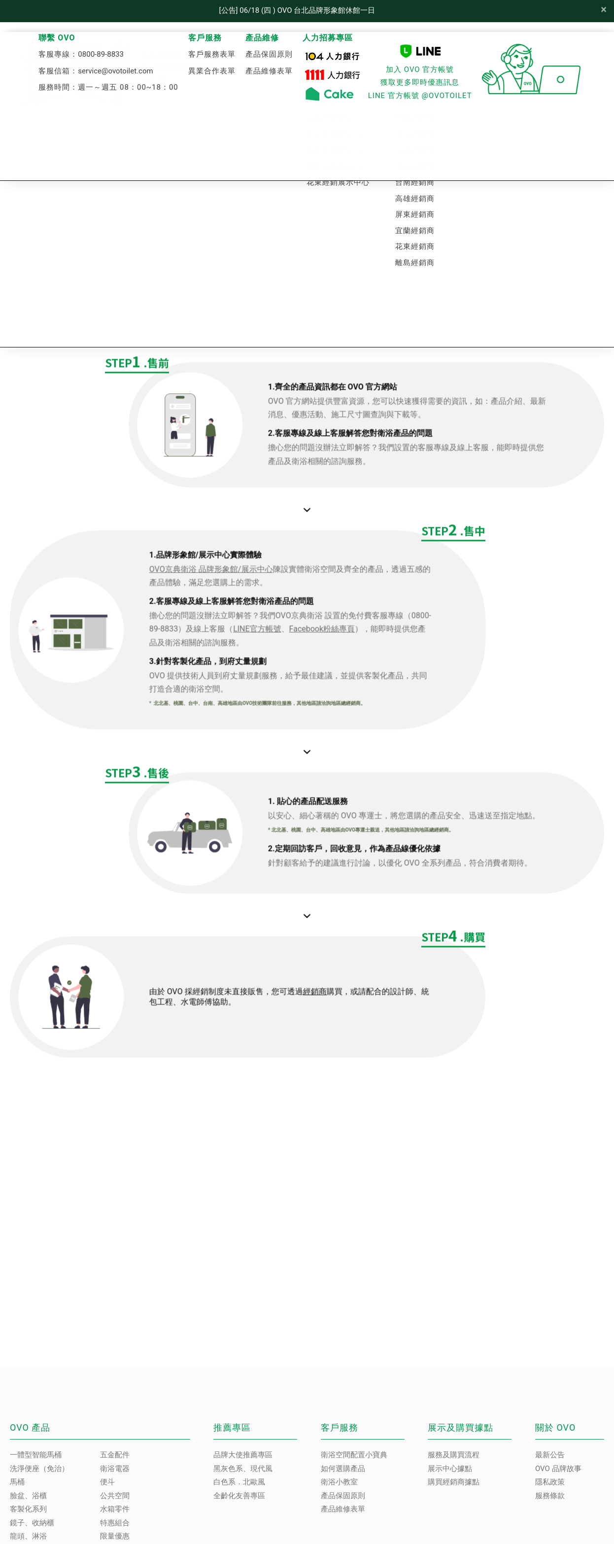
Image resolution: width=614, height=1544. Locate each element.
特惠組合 (115, 1522)
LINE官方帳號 (291, 635)
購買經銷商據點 (453, 1481)
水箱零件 (115, 1509)
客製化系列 (28, 1509)
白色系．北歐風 (239, 1481)
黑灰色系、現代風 (243, 1468)
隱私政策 (550, 1481)
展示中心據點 (450, 1468)
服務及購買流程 (453, 1454)
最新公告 (550, 1454)
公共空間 (115, 1495)
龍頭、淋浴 (28, 1536)
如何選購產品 (343, 1468)
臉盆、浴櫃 (28, 1495)
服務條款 (550, 1495)
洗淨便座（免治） (39, 1468)
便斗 (107, 1481)
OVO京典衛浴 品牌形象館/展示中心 (245, 576)
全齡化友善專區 (239, 1495)
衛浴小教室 (339, 1481)
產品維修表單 (343, 1509)
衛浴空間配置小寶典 (354, 1454)
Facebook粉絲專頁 (355, 635)
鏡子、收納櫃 (32, 1522)
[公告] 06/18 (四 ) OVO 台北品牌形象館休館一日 (297, 10)
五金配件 (115, 1454)
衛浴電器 (115, 1468)
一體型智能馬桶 (36, 1454)
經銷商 (348, 998)
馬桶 (17, 1481)
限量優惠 (115, 1536)
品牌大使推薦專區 (243, 1454)
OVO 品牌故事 (558, 1468)
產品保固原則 (343, 1495)
